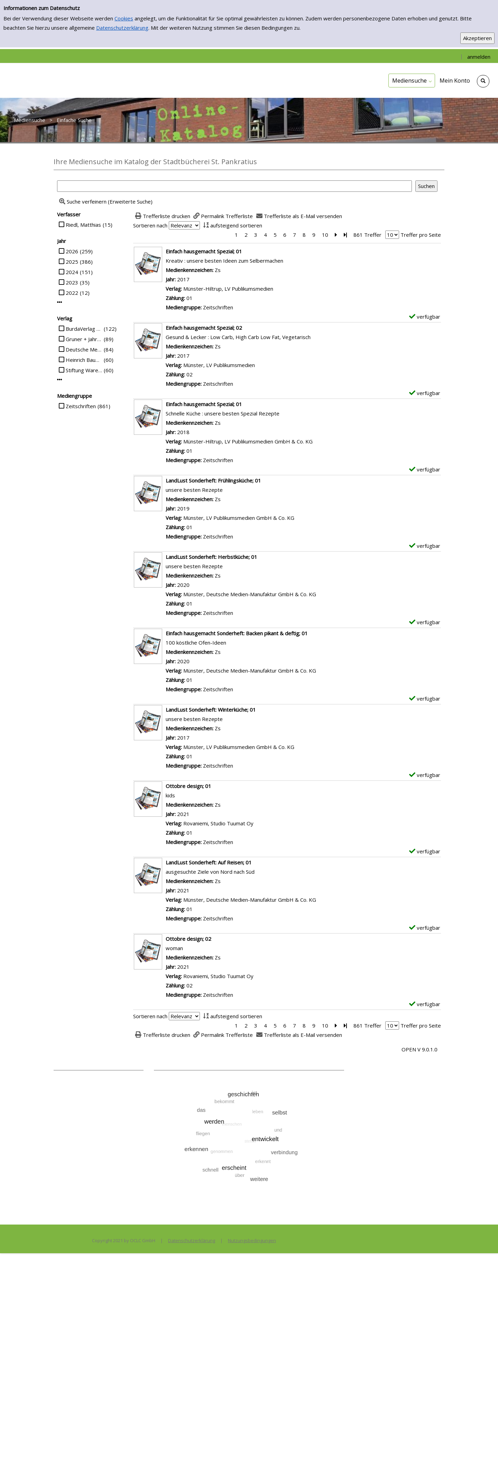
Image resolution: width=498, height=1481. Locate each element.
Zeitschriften (81, 406)
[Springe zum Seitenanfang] (482, 1465)
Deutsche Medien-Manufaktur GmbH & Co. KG (84, 349)
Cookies (123, 18)
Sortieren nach (150, 225)
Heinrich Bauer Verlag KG (84, 359)
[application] (411, 80)
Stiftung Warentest (84, 370)
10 (325, 234)
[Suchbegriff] (234, 186)
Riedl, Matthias (83, 224)
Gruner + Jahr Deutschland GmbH (84, 339)
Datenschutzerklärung (122, 27)
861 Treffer (367, 234)
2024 (72, 272)
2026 (72, 251)
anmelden (478, 56)
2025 (72, 261)
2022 (72, 292)
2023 (72, 282)
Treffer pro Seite (420, 234)
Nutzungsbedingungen (252, 1240)
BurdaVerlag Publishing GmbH (84, 328)
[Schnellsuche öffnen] (483, 81)
